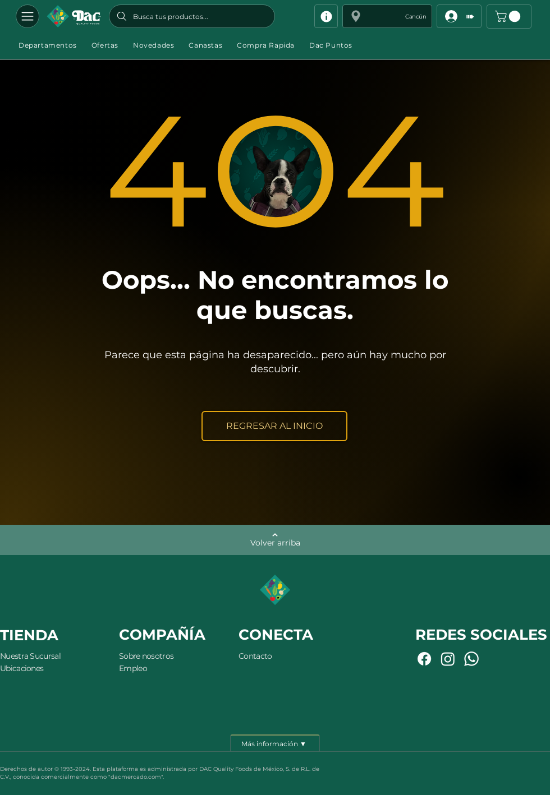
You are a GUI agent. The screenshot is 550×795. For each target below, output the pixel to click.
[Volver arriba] (275, 540)
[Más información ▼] (275, 742)
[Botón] (73, 16)
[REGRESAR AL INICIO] (274, 426)
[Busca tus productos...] (192, 16)
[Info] (326, 16)
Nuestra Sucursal (30, 656)
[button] (387, 16)
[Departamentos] (27, 16)
